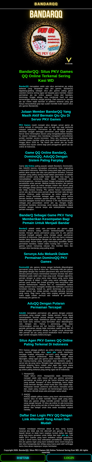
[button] (22, 457)
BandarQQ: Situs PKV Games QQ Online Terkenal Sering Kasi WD (49, 450)
